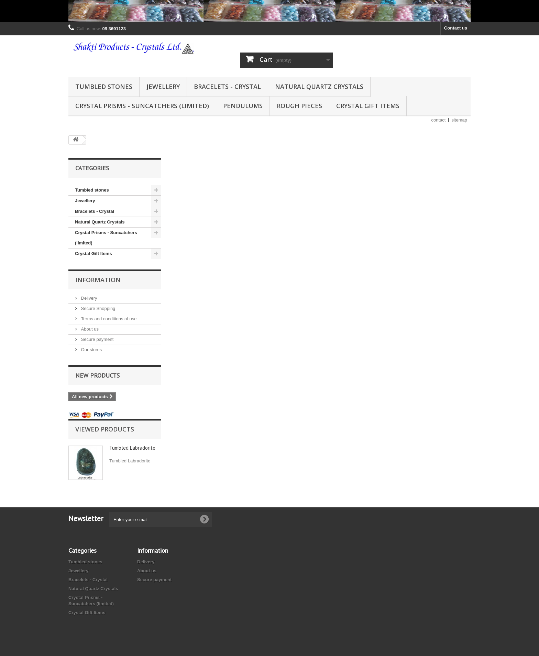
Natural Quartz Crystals (319, 86)
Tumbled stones (103, 86)
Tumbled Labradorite (132, 448)
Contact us (455, 28)
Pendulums (243, 106)
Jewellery (163, 86)
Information (98, 280)
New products (97, 375)
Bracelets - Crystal (227, 86)
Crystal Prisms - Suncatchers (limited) (142, 106)
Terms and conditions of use (108, 318)
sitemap (459, 120)
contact (438, 120)
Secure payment (96, 339)
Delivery (88, 298)
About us (89, 329)
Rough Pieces (299, 106)
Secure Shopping (97, 308)
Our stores (91, 349)
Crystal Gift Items (367, 106)
